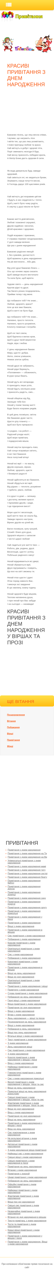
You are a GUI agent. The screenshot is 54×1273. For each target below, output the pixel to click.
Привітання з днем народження (24, 850)
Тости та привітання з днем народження (22, 1225)
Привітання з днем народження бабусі (24, 881)
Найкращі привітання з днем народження (22, 1068)
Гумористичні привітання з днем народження (24, 1073)
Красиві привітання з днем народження (21, 944)
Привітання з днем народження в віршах (25, 931)
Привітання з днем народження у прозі (25, 918)
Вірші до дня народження (21, 977)
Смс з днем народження (20, 954)
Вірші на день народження (21, 973)
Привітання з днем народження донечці (24, 893)
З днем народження (18, 1043)
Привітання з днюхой (19, 1174)
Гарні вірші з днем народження (24, 1000)
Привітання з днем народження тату (27, 870)
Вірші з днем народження (21, 926)
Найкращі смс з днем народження (25, 1153)
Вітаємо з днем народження (22, 1170)
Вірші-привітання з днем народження (27, 1004)
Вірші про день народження (22, 1032)
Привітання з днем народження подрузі (24, 903)
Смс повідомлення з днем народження (21, 1133)
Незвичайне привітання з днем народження (24, 1212)
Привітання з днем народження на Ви (27, 857)
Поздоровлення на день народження (27, 1022)
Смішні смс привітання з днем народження (23, 1206)
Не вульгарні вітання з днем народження (22, 1139)
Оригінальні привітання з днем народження (24, 949)
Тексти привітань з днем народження (27, 1220)
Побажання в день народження (24, 1029)
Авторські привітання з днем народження (22, 1145)
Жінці (10, 746)
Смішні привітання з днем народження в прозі (21, 1162)
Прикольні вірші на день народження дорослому (27, 1092)
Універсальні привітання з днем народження (24, 861)
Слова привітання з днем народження (27, 993)
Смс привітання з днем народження (26, 936)
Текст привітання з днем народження (27, 1039)
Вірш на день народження (21, 1129)
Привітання (13, 740)
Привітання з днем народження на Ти (27, 853)
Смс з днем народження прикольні (26, 1078)
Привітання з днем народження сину (27, 898)
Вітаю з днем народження (21, 1015)
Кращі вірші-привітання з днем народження (24, 1231)
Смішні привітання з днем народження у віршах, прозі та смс (26, 1098)
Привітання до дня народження (24, 1007)
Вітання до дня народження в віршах (27, 1217)
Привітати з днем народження (23, 990)
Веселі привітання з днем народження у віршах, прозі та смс (26, 1083)
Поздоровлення (16, 715)
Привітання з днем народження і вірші (28, 986)
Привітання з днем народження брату (27, 877)
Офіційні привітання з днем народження (22, 1185)
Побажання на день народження (25, 997)
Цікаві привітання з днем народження (27, 1177)
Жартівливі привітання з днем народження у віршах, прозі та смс (26, 1104)
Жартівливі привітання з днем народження (23, 1197)
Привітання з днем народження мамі (27, 866)
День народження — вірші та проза (26, 1018)
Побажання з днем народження (24, 939)
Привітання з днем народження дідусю (24, 887)
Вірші (10, 733)
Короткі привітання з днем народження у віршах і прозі (22, 1058)
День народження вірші (20, 1047)
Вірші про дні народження (21, 1202)
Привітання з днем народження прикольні (24, 912)
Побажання (13, 727)
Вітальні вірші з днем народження (25, 1036)
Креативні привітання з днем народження (23, 962)
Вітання (11, 721)
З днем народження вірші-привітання (27, 1150)
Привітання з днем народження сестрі (27, 873)
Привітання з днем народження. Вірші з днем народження (27, 1243)
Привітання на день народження (25, 1166)
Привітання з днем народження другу (27, 907)
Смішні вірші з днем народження (25, 1157)
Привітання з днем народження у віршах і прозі (25, 1124)
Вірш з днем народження (21, 1063)
